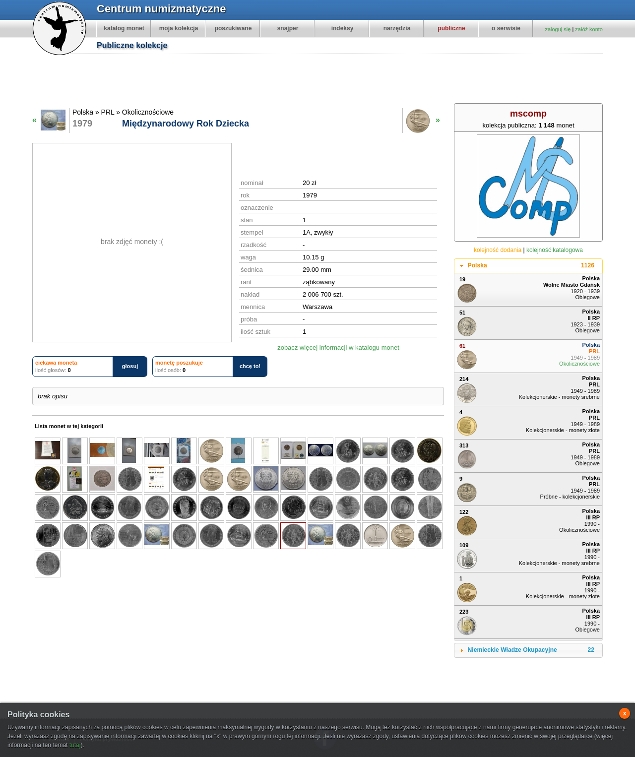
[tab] (528, 265)
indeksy (342, 28)
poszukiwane (233, 28)
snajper (288, 28)
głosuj (130, 366)
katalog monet (124, 28)
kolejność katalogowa (554, 250)
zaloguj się (558, 29)
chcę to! (250, 366)
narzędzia (397, 28)
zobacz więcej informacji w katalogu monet (338, 347)
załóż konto (589, 29)
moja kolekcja (178, 28)
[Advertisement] (322, 80)
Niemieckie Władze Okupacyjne (531, 650)
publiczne (451, 28)
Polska (531, 266)
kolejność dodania (497, 250)
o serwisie (506, 28)
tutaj (75, 745)
